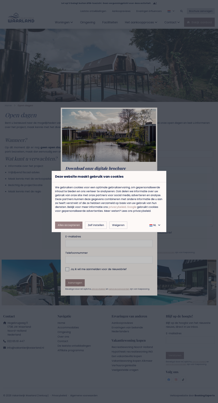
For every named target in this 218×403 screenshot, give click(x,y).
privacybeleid (117, 207)
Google (131, 207)
